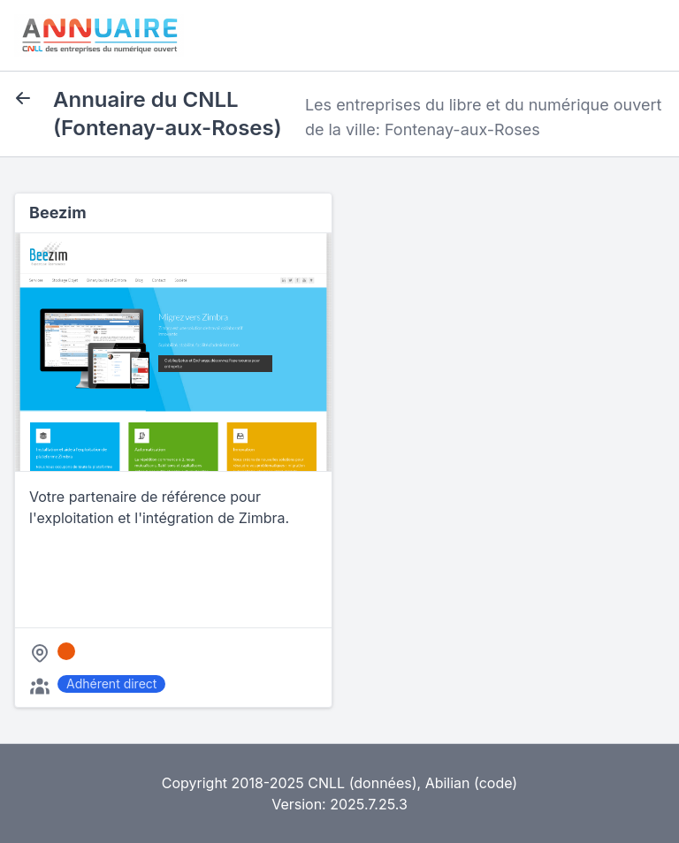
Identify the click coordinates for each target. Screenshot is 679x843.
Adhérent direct (111, 683)
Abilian (447, 783)
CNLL (326, 783)
